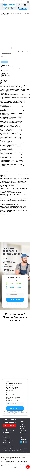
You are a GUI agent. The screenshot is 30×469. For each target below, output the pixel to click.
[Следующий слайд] (29, 245)
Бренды (22, 439)
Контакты (22, 441)
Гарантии (22, 450)
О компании (23, 446)
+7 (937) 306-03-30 (11, 410)
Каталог (7, 13)
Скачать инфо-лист (4, 214)
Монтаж (22, 444)
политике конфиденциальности (15, 320)
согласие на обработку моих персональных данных (14, 319)
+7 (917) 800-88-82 (10, 438)
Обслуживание (23, 448)
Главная (2, 13)
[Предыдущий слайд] (1, 245)
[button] (22, 8)
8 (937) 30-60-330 (22, 4)
